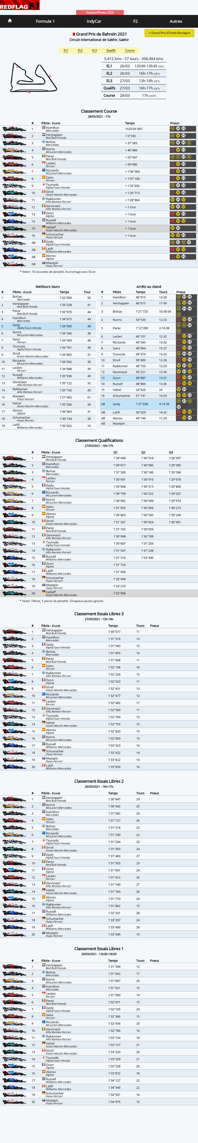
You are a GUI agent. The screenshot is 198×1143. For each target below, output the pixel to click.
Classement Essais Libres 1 (99, 948)
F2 (135, 21)
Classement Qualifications (99, 440)
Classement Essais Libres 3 (99, 613)
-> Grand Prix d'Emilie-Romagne (169, 33)
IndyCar (94, 21)
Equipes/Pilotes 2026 (100, 12)
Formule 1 (45, 21)
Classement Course (99, 111)
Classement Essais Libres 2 (99, 781)
